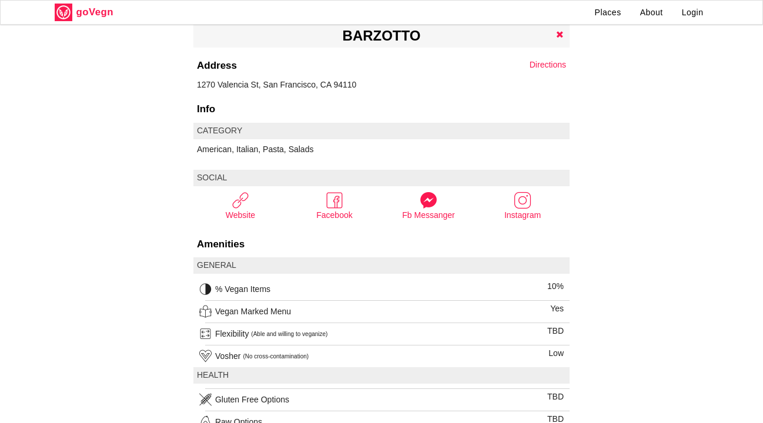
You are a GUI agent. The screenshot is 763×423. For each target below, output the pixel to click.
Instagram (522, 205)
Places (608, 12)
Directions (548, 64)
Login (693, 12)
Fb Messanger (428, 205)
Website (240, 205)
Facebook (334, 205)
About (651, 12)
